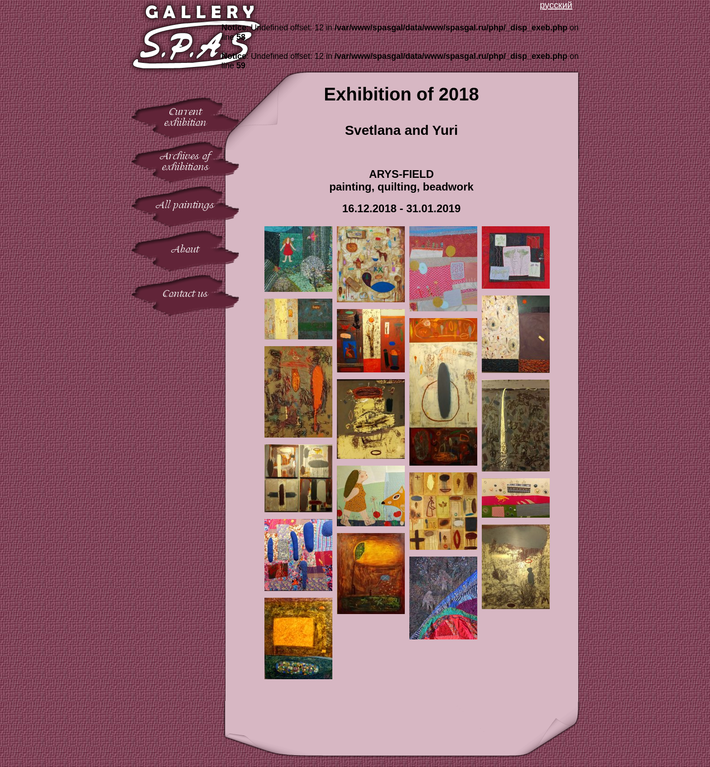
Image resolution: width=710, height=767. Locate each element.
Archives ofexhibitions (185, 161)
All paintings (185, 205)
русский (556, 5)
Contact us (185, 293)
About (185, 249)
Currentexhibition (185, 117)
